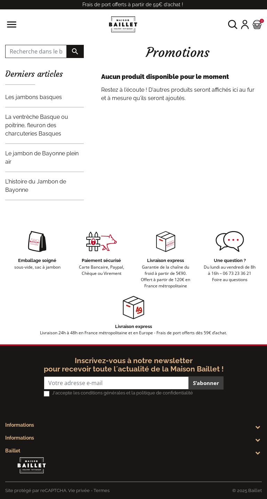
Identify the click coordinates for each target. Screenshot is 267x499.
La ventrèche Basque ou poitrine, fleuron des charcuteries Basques (36, 125)
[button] (232, 24)
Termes (102, 490)
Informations (19, 425)
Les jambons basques (33, 97)
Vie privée (79, 490)
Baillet (12, 450)
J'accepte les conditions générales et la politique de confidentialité (122, 392)
